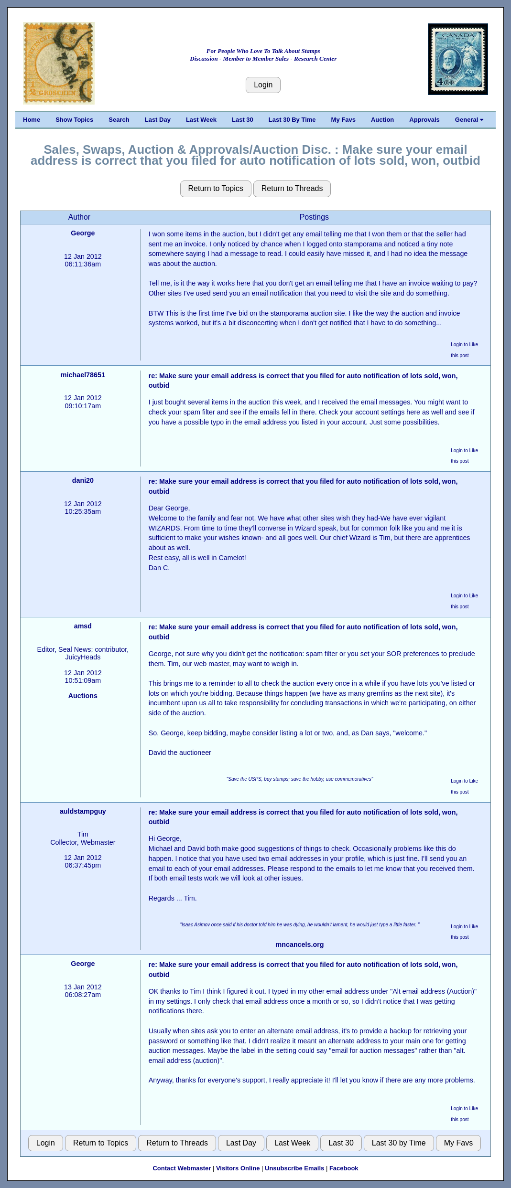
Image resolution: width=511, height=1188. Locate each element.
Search (119, 119)
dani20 (83, 480)
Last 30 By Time (292, 119)
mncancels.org (300, 944)
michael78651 (83, 375)
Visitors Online (238, 1168)
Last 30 (242, 119)
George (83, 233)
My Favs (343, 119)
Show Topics (74, 119)
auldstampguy (83, 811)
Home (31, 119)
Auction (382, 119)
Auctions (83, 696)
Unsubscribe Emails (294, 1168)
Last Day (158, 119)
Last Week (201, 119)
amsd (83, 626)
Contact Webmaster (181, 1168)
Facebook (344, 1168)
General (469, 119)
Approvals (424, 119)
